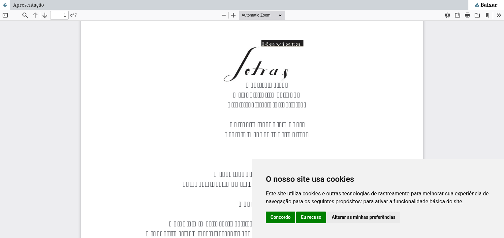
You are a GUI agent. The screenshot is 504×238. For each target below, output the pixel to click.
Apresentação (28, 5)
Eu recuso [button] (311, 217)
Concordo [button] (280, 217)
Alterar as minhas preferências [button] (363, 217)
